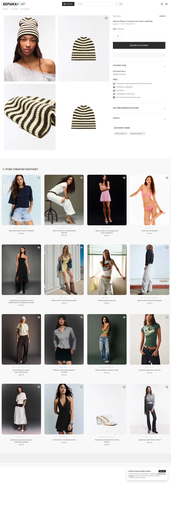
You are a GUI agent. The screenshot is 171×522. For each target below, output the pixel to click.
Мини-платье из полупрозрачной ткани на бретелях (107, 232)
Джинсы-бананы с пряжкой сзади (106, 370)
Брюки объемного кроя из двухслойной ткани (21, 371)
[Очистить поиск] (116, 3)
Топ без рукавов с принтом (107, 300)
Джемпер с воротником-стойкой (150, 440)
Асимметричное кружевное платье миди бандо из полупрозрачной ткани (21, 301)
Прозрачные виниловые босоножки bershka (107, 441)
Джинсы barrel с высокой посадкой (150, 300)
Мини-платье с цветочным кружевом (64, 300)
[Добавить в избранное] (39, 178)
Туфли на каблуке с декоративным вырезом (64, 231)
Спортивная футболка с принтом (150, 370)
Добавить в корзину (139, 45)
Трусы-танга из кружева (150, 230)
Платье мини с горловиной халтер (64, 440)
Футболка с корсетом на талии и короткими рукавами (21, 441)
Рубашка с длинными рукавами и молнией (64, 371)
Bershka (117, 16)
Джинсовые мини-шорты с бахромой (21, 230)
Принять (162, 471)
